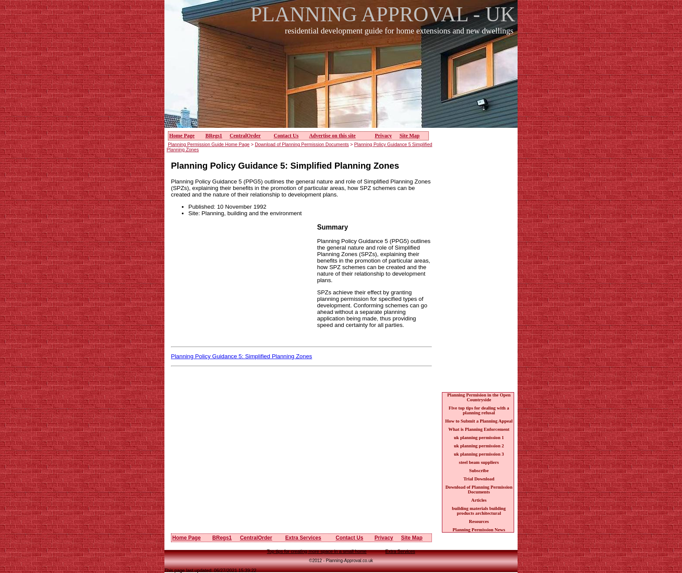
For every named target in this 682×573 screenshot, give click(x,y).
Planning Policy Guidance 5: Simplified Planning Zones (241, 356)
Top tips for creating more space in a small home (317, 551)
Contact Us (286, 136)
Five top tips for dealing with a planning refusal (479, 410)
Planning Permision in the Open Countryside (479, 397)
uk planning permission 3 (479, 454)
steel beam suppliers (479, 462)
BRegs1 (213, 136)
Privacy (383, 136)
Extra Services (303, 538)
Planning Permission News (479, 529)
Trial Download (478, 478)
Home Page (181, 136)
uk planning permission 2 (479, 445)
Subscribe (478, 470)
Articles (479, 500)
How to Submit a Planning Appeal (479, 421)
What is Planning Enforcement (478, 429)
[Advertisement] (343, 86)
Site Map (409, 136)
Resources (479, 521)
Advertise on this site (332, 136)
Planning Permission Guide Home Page (209, 144)
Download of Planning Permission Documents (302, 144)
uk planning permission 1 (479, 437)
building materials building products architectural (479, 511)
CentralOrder (245, 136)
